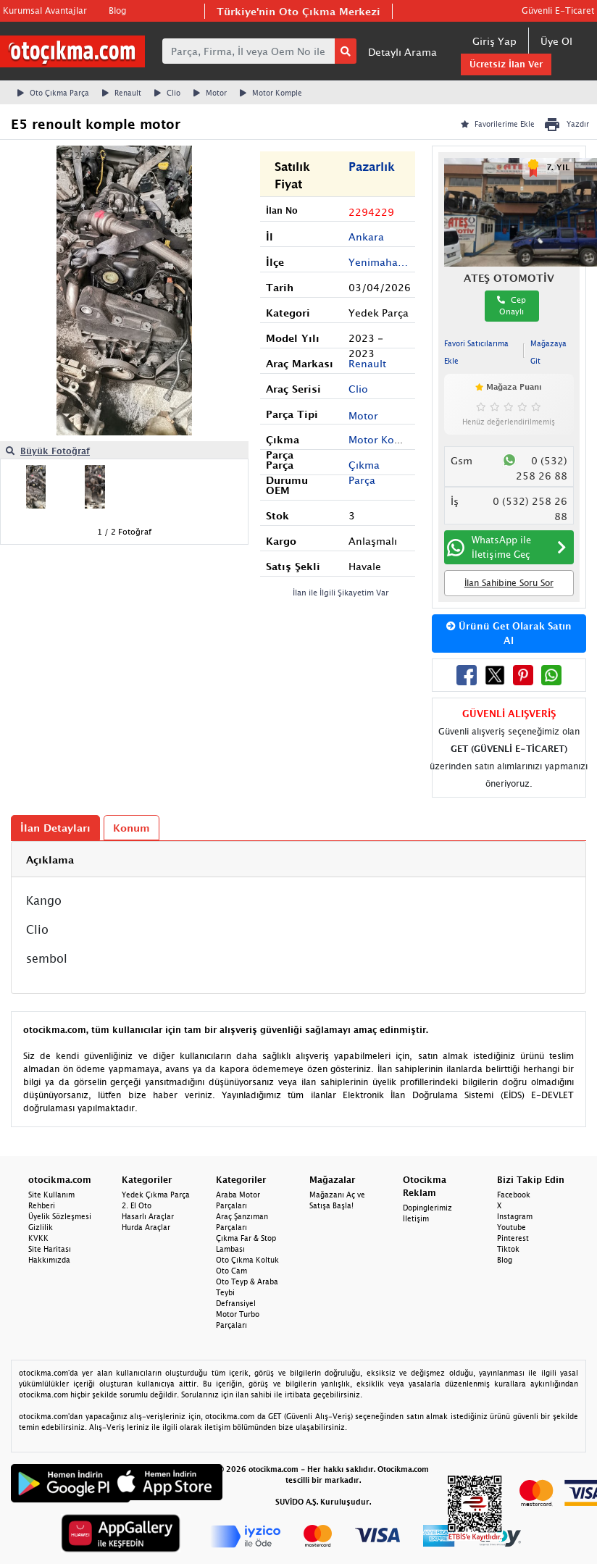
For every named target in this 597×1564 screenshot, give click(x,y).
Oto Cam (231, 1270)
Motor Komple (271, 92)
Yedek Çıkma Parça (156, 1194)
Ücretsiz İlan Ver (506, 64)
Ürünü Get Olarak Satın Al (509, 633)
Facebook (513, 1194)
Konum (131, 827)
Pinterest (513, 1238)
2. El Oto (136, 1205)
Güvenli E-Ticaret (558, 10)
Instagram (515, 1216)
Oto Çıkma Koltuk (247, 1259)
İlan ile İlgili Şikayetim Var (341, 592)
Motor (210, 92)
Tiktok (508, 1249)
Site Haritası (49, 1249)
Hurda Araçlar (146, 1227)
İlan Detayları (55, 827)
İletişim (416, 1218)
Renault (121, 92)
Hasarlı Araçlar (148, 1216)
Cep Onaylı (511, 306)
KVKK (38, 1238)
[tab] (298, 859)
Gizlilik (40, 1227)
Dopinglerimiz (427, 1207)
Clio (167, 92)
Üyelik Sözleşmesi (59, 1216)
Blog (117, 10)
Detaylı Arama (402, 52)
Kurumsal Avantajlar (45, 10)
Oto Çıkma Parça (53, 92)
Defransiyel (236, 1303)
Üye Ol (556, 41)
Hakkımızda (49, 1259)
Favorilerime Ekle (498, 124)
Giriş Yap (494, 41)
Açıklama (50, 859)
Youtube (511, 1227)
